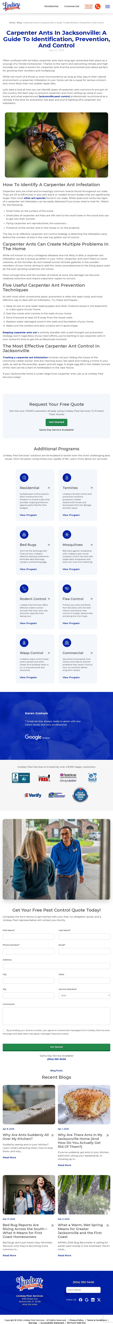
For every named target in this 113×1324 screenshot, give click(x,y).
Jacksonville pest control (54, 97)
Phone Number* (11, 939)
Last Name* (65, 925)
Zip (4, 982)
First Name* (9, 925)
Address (7, 954)
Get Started (56, 422)
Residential (51, 6)
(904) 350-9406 (56, 1050)
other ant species (35, 198)
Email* (62, 939)
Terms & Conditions (97, 1311)
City (5, 968)
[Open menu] (107, 6)
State (61, 968)
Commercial (71, 6)
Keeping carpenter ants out (20, 332)
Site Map (32, 1314)
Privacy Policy (77, 1311)
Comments (9, 996)
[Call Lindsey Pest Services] (92, 6)
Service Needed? (68, 982)
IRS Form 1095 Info (76, 1314)
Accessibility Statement (52, 1314)
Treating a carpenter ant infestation (25, 357)
